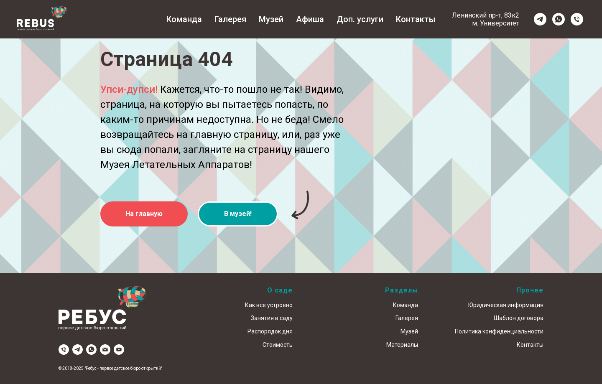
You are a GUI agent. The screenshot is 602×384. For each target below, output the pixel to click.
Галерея (230, 19)
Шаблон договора (518, 318)
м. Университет (495, 23)
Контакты (416, 19)
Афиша (310, 19)
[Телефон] (577, 19)
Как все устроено (269, 305)
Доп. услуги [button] (360, 19)
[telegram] (540, 19)
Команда (184, 19)
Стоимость (278, 344)
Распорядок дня (270, 331)
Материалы (402, 344)
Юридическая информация (505, 305)
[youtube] (119, 349)
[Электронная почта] (105, 349)
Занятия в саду (272, 318)
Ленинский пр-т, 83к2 (485, 15)
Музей (271, 19)
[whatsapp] (558, 19)
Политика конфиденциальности (499, 331)
